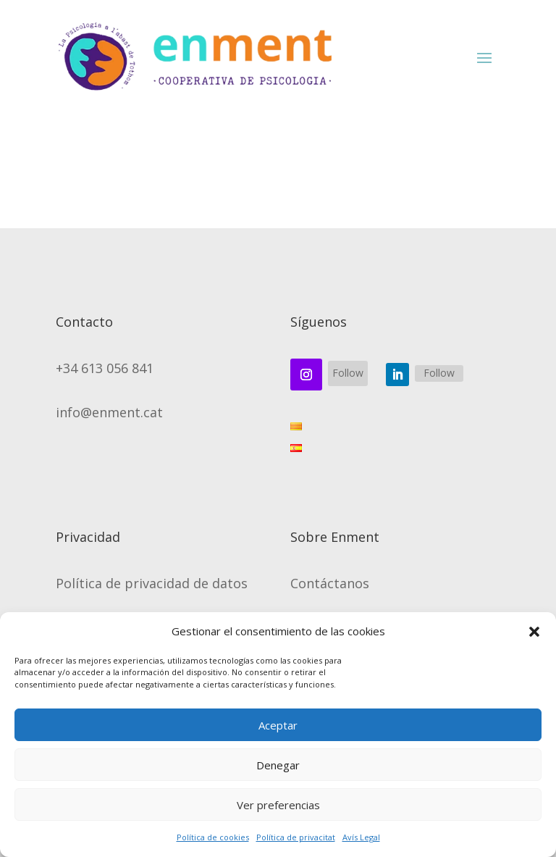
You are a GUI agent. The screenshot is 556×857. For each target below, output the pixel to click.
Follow (347, 373)
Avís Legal (361, 837)
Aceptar (278, 725)
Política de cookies (213, 837)
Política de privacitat (295, 837)
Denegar (278, 765)
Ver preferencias (278, 805)
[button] (534, 631)
